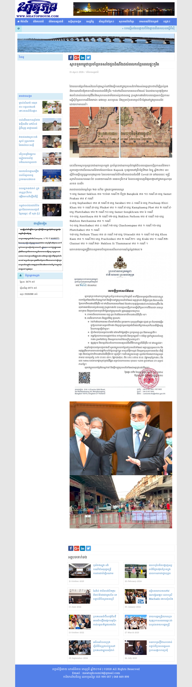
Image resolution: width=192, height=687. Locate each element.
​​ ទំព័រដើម (22, 22)
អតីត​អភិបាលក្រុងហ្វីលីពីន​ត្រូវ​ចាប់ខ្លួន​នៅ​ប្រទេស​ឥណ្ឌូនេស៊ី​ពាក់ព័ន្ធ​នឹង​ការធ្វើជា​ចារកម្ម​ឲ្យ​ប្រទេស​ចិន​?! (105, 650)
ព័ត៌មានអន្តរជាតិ (56, 22)
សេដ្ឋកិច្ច (90, 22)
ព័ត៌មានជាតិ (38, 22)
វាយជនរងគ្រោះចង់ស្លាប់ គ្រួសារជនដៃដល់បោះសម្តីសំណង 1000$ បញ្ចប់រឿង (29, 145)
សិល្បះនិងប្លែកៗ (106, 22)
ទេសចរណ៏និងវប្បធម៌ (148, 22)
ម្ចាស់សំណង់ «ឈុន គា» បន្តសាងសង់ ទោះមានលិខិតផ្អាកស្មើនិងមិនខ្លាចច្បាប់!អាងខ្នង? (28, 111)
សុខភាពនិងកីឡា (126, 22)
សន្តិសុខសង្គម (74, 22)
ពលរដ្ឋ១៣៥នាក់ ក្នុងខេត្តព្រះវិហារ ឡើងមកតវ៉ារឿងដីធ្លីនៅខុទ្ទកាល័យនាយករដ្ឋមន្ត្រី (29, 197)
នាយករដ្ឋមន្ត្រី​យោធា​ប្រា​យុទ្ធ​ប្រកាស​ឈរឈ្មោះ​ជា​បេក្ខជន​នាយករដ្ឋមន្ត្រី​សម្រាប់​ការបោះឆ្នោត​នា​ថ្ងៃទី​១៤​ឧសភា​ (160, 625)
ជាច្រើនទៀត (40, 224)
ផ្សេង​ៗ (166, 22)
